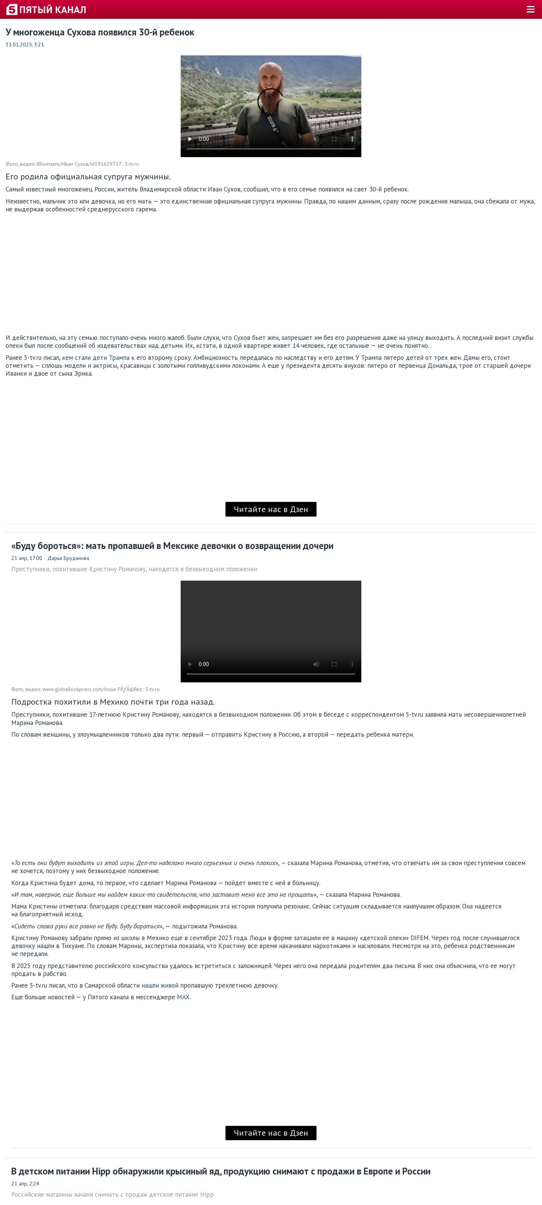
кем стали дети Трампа (95, 357)
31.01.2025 (19, 44)
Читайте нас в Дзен (271, 509)
